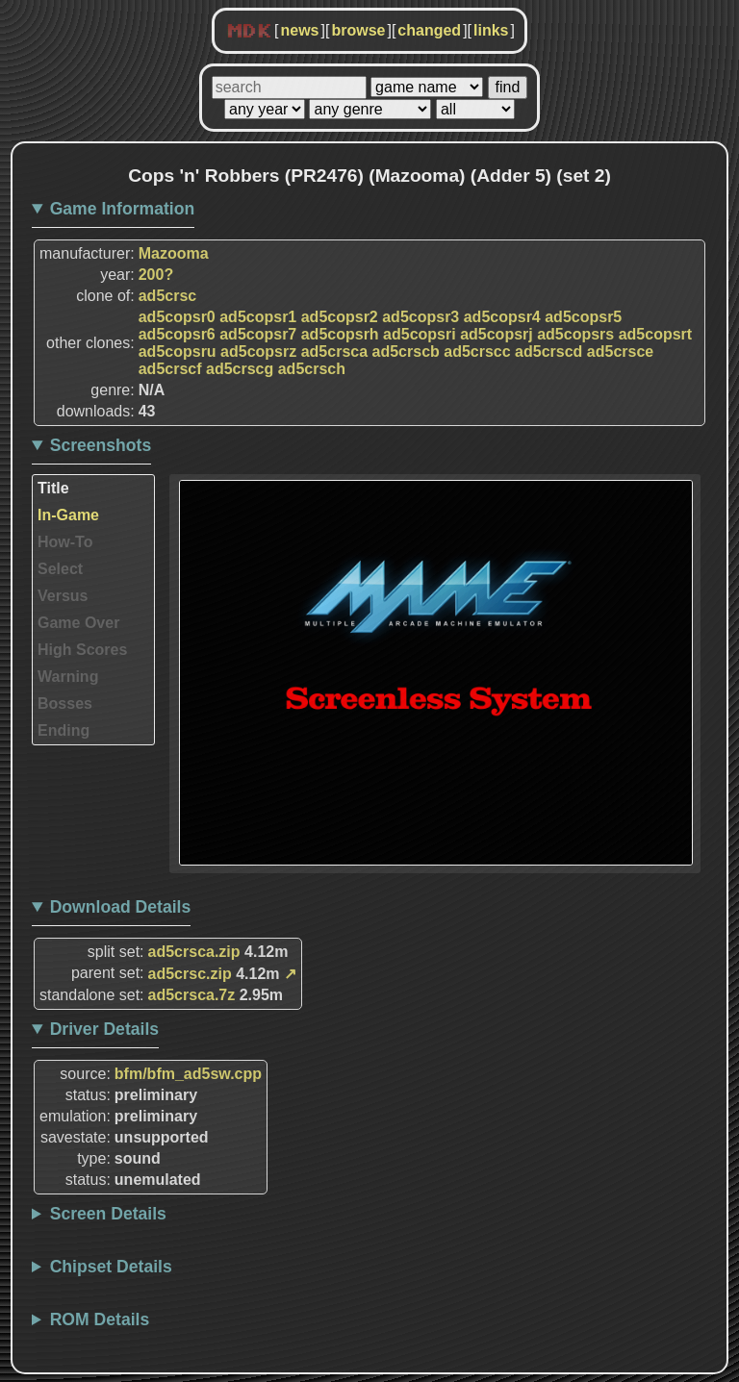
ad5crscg (239, 369)
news (299, 30)
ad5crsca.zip (194, 951)
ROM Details (100, 1319)
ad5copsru (178, 351)
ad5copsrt (655, 334)
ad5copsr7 (257, 334)
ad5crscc (477, 351)
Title (53, 488)
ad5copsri (419, 334)
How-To (65, 542)
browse (358, 30)
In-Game (68, 515)
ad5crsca (334, 351)
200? (156, 274)
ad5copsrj (496, 334)
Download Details (120, 907)
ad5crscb (406, 351)
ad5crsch (311, 369)
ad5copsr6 (177, 334)
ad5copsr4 (502, 317)
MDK (249, 31)
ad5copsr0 (177, 317)
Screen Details (108, 1213)
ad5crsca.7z (192, 995)
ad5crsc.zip (190, 974)
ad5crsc (168, 296)
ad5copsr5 (583, 317)
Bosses (65, 703)
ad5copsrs (575, 334)
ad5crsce (620, 351)
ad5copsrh (340, 334)
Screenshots (101, 445)
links (490, 30)
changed (429, 30)
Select (60, 569)
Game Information (122, 208)
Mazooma (174, 253)
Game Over (78, 623)
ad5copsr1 (257, 317)
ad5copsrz (258, 351)
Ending (63, 730)
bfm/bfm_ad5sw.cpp (188, 1074)
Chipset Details (111, 1266)
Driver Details (104, 1029)
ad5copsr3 (420, 317)
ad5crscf (170, 369)
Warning (68, 676)
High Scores (82, 649)
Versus (63, 596)
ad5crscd (548, 351)
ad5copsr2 (339, 317)
